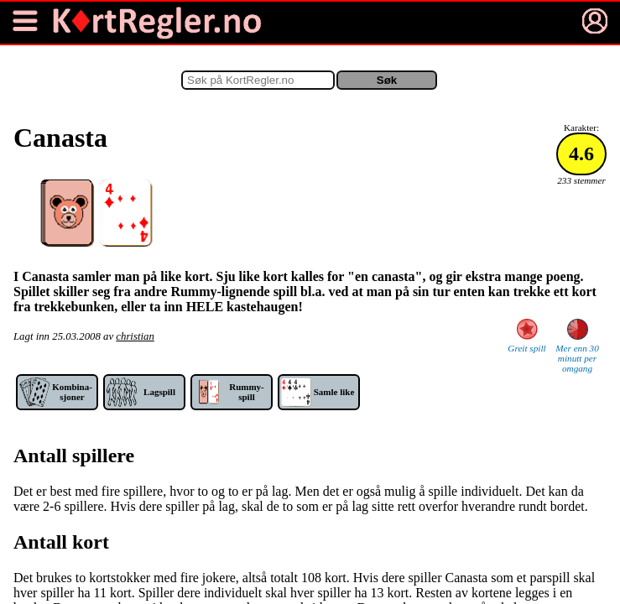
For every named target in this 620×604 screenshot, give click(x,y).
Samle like (334, 392)
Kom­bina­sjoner (72, 392)
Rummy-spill (246, 392)
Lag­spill (159, 392)
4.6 (581, 153)
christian (135, 336)
